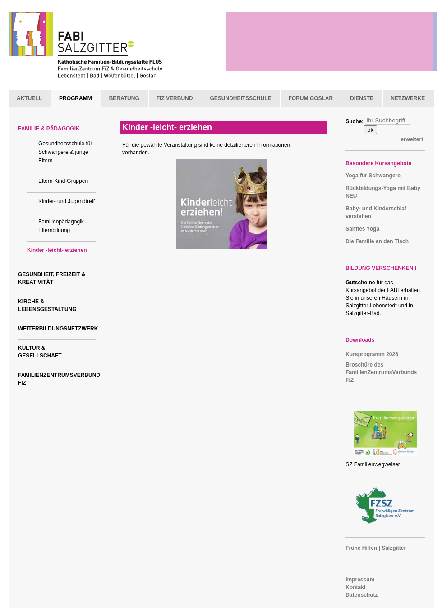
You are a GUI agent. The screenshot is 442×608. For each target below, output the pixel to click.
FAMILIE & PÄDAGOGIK (49, 128)
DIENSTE (361, 98)
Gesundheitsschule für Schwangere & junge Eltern (65, 152)
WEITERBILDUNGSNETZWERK (57, 328)
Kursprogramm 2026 (371, 354)
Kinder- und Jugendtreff (66, 201)
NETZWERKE (408, 98)
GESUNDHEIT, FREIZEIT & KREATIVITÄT (51, 278)
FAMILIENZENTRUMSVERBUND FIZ (57, 379)
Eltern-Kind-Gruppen (63, 181)
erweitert (412, 139)
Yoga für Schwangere (373, 175)
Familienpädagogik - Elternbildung (62, 225)
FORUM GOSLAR (310, 98)
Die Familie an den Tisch (377, 241)
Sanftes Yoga (362, 229)
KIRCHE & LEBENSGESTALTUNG (47, 305)
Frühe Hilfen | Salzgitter (375, 548)
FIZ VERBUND (175, 98)
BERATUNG (124, 98)
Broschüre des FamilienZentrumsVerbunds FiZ (381, 372)
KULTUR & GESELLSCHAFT (40, 352)
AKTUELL (29, 98)
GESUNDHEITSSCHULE (240, 98)
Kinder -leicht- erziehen (57, 250)
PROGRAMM (75, 98)
